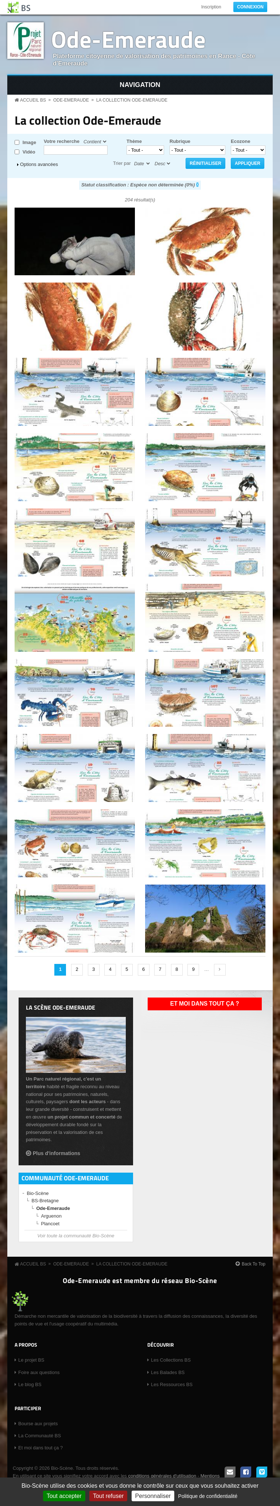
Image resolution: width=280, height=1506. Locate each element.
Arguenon (51, 1216)
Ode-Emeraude (128, 39)
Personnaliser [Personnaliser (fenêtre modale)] (153, 1496)
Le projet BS (31, 1360)
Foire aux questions (38, 1372)
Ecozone (240, 141)
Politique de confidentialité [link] (208, 1496)
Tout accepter (64, 1496)
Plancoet (50, 1223)
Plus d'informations (56, 1153)
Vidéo (29, 152)
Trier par (122, 163)
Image (29, 142)
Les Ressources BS (171, 1384)
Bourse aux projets (38, 1423)
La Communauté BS (39, 1435)
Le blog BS (30, 1384)
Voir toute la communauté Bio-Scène (75, 1235)
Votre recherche (61, 141)
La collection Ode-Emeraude (131, 100)
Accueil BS (33, 100)
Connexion (250, 7)
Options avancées (39, 164)
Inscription (211, 7)
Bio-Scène (38, 1193)
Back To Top (253, 1264)
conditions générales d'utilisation (162, 1476)
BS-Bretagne (45, 1200)
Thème (134, 141)
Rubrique (180, 141)
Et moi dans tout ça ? (204, 1003)
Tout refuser (108, 1496)
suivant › (220, 970)
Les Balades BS (168, 1372)
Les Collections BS (171, 1360)
